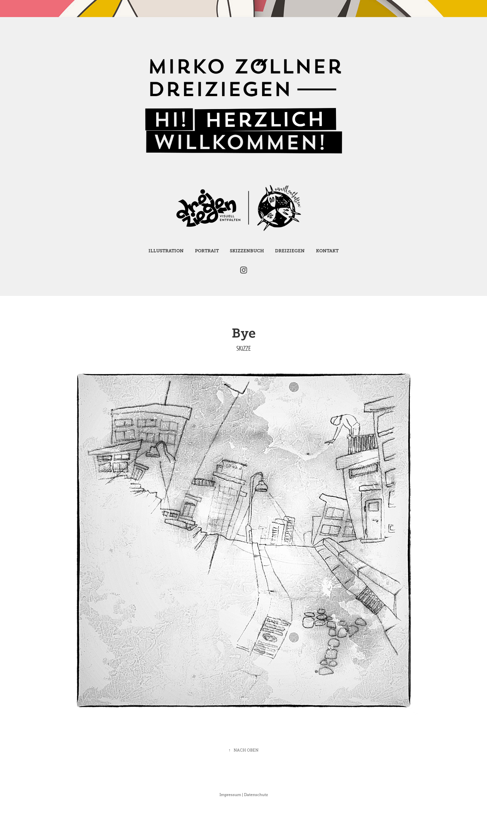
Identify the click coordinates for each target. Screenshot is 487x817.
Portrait (207, 250)
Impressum (230, 794)
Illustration (166, 250)
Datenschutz (256, 794)
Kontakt (327, 250)
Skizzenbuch (247, 250)
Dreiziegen (290, 250)
